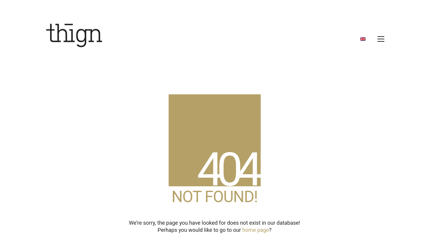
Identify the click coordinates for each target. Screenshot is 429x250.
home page (255, 230)
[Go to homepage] (74, 39)
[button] (380, 39)
